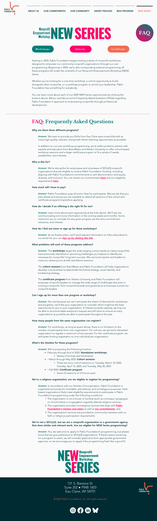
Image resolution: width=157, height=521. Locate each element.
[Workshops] (43, 49)
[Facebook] (80, 510)
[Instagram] (73, 510)
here (103, 177)
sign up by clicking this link (77, 238)
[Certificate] (118, 49)
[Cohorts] (81, 49)
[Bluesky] (95, 510)
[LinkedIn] (88, 510)
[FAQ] (144, 33)
